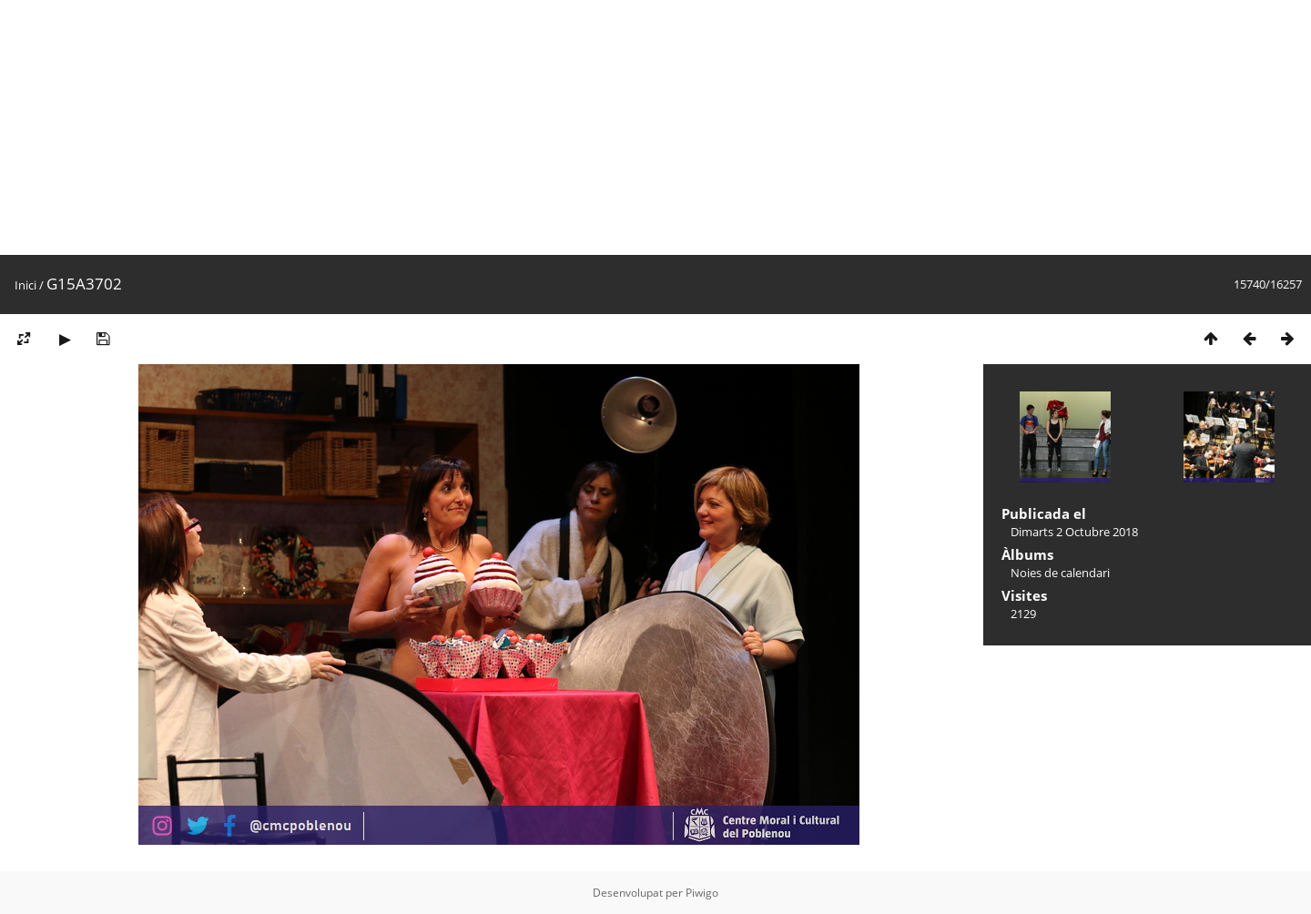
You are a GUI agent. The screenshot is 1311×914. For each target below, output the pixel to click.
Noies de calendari (1060, 572)
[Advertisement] (546, 127)
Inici (25, 285)
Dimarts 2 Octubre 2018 (1074, 531)
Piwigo (702, 892)
